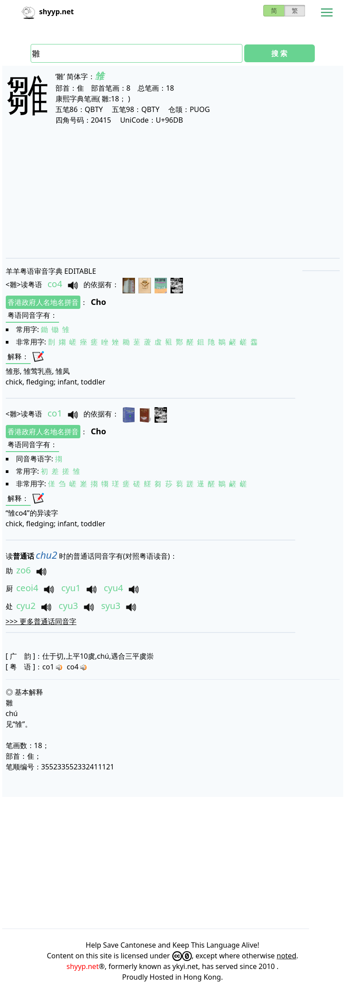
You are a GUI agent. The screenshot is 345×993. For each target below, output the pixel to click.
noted (286, 956)
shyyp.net (83, 966)
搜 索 (279, 53)
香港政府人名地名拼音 (43, 302)
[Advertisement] (173, 191)
